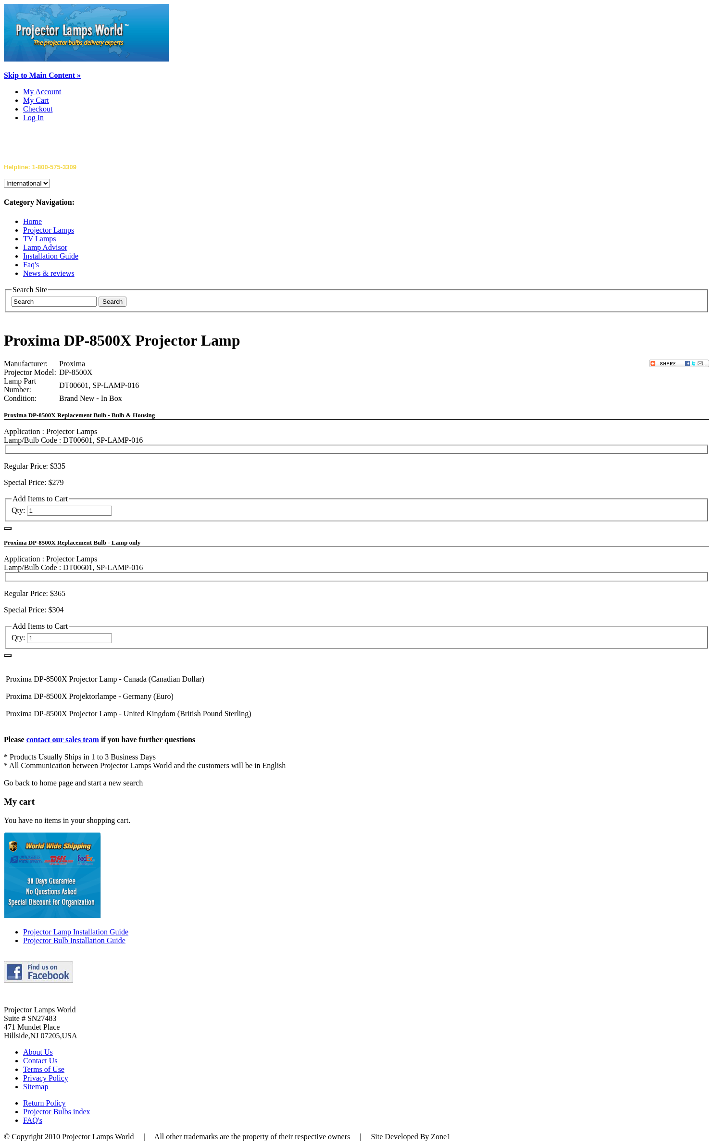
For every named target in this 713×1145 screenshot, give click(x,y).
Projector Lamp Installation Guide (75, 932)
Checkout (37, 109)
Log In (33, 117)
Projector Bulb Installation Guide (74, 940)
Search (112, 301)
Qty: (18, 510)
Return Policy (44, 1103)
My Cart (36, 100)
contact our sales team (62, 739)
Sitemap (35, 1087)
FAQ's (32, 1120)
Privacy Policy (45, 1078)
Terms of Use (43, 1069)
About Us (38, 1052)
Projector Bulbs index (56, 1112)
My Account (42, 91)
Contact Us (40, 1061)
